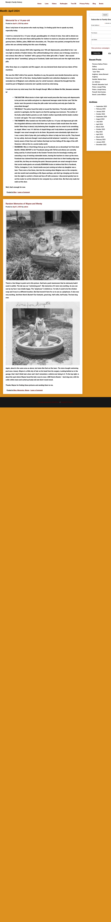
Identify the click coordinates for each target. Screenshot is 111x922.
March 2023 (100, 137)
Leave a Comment (24, 192)
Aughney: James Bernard (100, 74)
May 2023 (99, 132)
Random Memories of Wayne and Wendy (24, 203)
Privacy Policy (84, 4)
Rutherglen (63, 4)
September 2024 (101, 116)
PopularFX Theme (67, 402)
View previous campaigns (100, 48)
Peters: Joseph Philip (99, 87)
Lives (46, 4)
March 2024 (100, 127)
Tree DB (73, 4)
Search (105, 15)
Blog (94, 4)
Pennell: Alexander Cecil (100, 84)
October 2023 (100, 129)
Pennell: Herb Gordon (99, 92)
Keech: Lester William (99, 94)
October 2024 (100, 114)
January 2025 (100, 111)
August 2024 (100, 119)
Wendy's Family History (13, 2)
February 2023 (100, 139)
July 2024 (99, 121)
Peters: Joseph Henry (99, 89)
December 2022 (101, 144)
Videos (54, 4)
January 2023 (100, 142)
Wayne (27, 390)
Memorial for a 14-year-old (18, 20)
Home (39, 4)
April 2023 (99, 134)
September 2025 (101, 106)
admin (26, 23)
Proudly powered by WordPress (49, 402)
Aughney (95, 77)
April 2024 (99, 124)
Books (101, 4)
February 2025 (100, 109)
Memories (20, 390)
